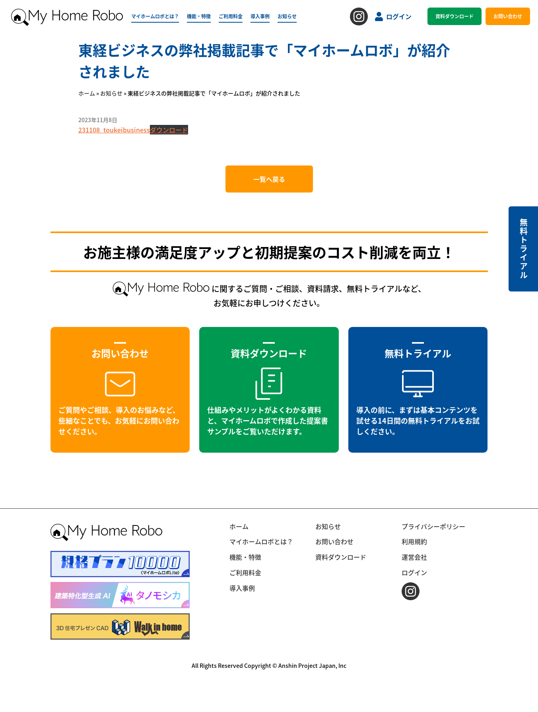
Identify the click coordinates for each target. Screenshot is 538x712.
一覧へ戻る (269, 179)
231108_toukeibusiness (114, 129)
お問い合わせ (507, 16)
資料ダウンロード (454, 16)
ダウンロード (169, 129)
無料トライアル (523, 248)
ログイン (393, 16)
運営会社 (414, 557)
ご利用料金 (231, 16)
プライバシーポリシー (433, 526)
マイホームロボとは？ (155, 16)
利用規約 (414, 541)
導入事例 (260, 16)
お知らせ (287, 16)
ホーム (86, 93)
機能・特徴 (199, 16)
